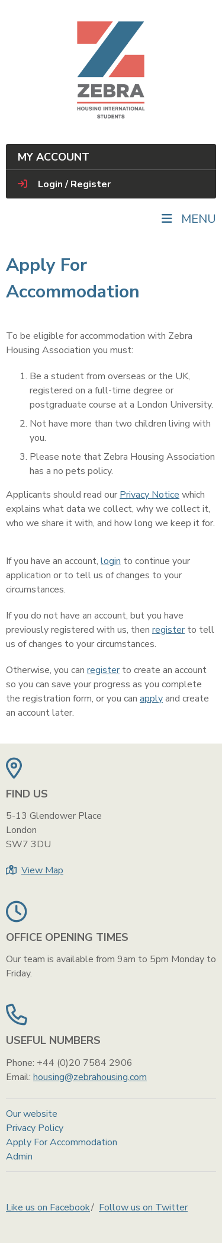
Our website (31, 1113)
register (168, 629)
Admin (19, 1156)
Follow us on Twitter (143, 1207)
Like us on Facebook (48, 1207)
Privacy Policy (34, 1128)
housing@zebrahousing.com (90, 1077)
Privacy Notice (149, 494)
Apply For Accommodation (61, 1142)
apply (151, 698)
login (111, 561)
